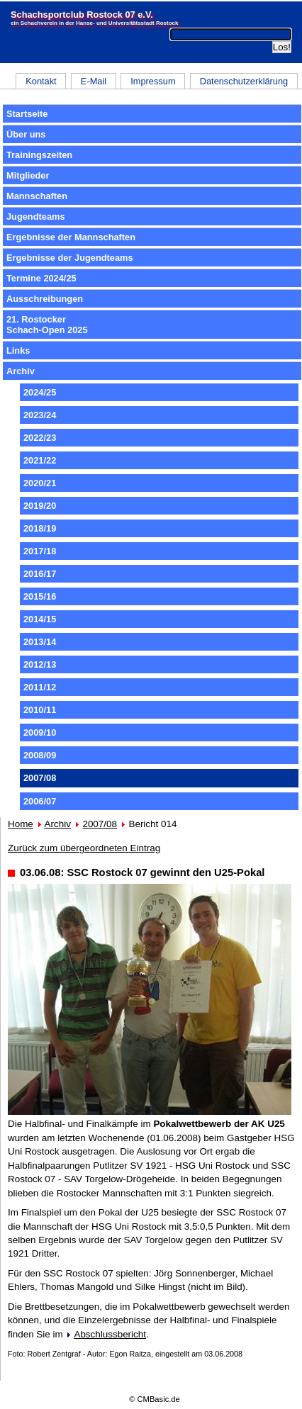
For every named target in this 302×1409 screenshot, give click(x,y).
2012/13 (39, 664)
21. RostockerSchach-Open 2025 (47, 324)
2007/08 (99, 824)
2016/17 (39, 573)
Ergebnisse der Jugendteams (69, 257)
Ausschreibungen (44, 298)
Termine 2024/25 (41, 278)
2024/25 (39, 392)
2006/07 (39, 801)
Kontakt (41, 81)
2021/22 (39, 460)
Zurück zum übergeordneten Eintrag (84, 848)
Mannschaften (36, 196)
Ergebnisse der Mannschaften (70, 237)
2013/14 (39, 641)
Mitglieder (27, 175)
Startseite (26, 113)
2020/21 (39, 483)
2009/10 (39, 732)
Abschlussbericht (110, 1334)
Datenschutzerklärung (244, 81)
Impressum (152, 81)
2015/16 (39, 596)
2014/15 (39, 619)
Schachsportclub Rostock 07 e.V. (82, 14)
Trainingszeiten (39, 155)
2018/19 (39, 528)
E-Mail (93, 81)
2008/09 (39, 755)
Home (20, 824)
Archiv (20, 371)
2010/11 (39, 709)
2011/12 (39, 687)
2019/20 (39, 505)
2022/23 (39, 437)
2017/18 (39, 551)
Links (18, 350)
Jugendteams (35, 216)
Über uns (25, 134)
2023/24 (39, 415)
